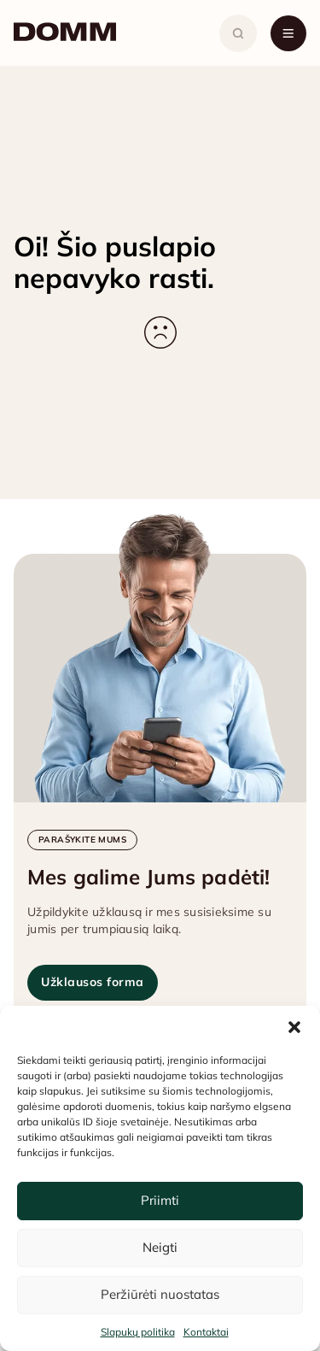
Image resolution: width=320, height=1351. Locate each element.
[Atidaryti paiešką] (238, 33)
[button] (294, 1027)
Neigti (160, 1247)
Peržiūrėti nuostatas (160, 1294)
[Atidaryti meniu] (288, 33)
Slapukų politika (138, 1331)
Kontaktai (206, 1331)
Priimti (160, 1200)
